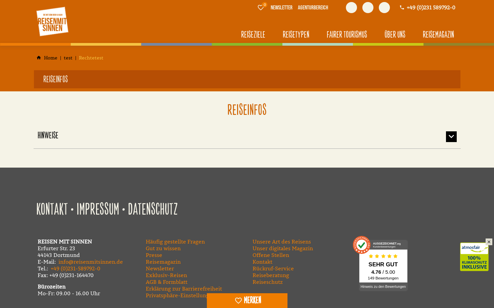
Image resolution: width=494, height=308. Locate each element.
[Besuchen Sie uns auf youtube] (367, 7)
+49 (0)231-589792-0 (75, 268)
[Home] (50, 58)
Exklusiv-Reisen (166, 275)
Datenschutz (153, 210)
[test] (68, 58)
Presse (154, 255)
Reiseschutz (268, 281)
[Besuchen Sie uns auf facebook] (351, 7)
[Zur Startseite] (52, 21)
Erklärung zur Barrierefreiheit (184, 288)
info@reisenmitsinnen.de (90, 261)
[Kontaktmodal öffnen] (427, 7)
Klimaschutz (477, 249)
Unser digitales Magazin (283, 248)
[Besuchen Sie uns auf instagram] (384, 7)
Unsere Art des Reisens (282, 241)
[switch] (247, 300)
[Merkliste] (260, 7)
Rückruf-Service (273, 268)
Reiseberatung (271, 275)
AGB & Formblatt (166, 281)
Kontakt (52, 210)
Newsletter (160, 268)
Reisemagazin (163, 261)
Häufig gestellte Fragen (175, 241)
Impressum (98, 210)
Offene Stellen (271, 255)
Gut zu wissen (163, 248)
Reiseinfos (55, 79)
